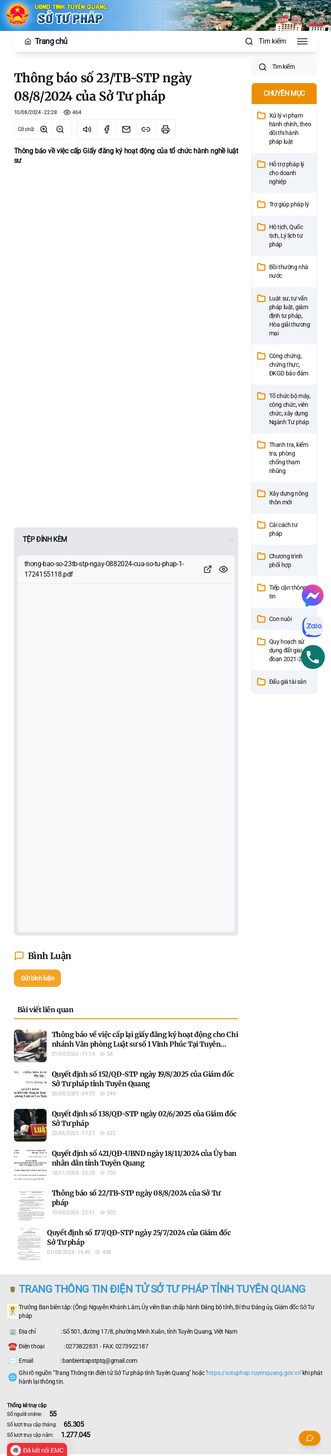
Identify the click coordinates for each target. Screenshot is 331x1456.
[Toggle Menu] (302, 41)
